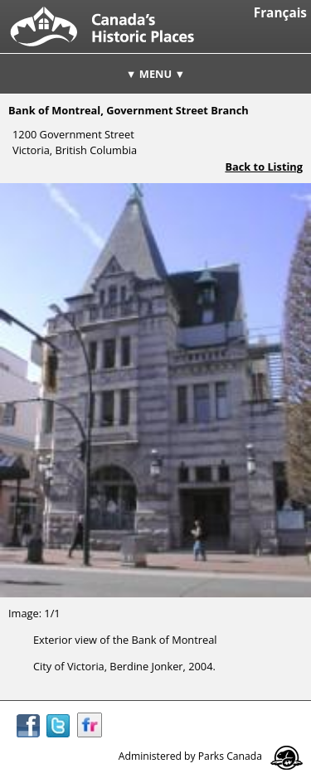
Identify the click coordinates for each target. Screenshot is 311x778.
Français (280, 13)
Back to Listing (264, 166)
